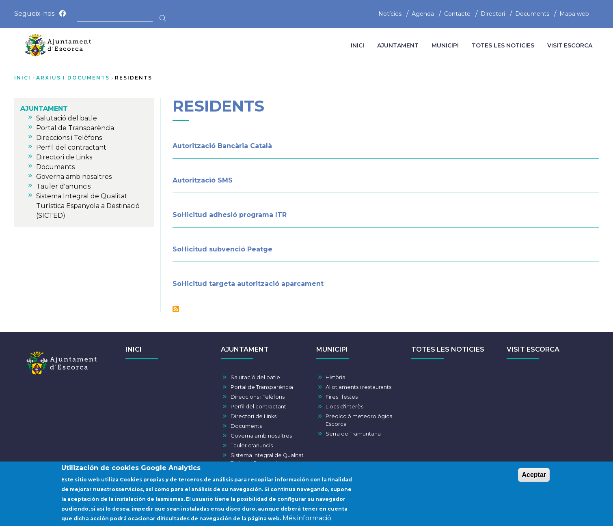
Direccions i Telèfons (258, 397)
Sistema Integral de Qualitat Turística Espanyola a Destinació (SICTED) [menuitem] (88, 205)
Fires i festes (342, 397)
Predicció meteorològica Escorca (359, 420)
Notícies (389, 13)
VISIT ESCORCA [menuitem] (569, 45)
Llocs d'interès (344, 407)
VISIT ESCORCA (533, 349)
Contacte (457, 13)
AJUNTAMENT (245, 349)
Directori (493, 13)
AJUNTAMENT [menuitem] (398, 45)
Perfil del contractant (258, 407)
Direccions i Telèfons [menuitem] (69, 138)
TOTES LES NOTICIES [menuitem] (503, 45)
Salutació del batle (255, 377)
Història (335, 377)
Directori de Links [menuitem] (64, 157)
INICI (133, 349)
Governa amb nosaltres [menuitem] (74, 176)
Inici (22, 78)
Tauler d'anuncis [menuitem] (63, 186)
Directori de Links (253, 416)
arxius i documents (73, 78)
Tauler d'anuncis (252, 445)
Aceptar (534, 476)
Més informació (307, 520)
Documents (532, 13)
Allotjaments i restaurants (358, 387)
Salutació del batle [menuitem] (66, 118)
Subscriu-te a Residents (176, 309)
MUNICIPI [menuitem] (445, 45)
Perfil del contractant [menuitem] (71, 147)
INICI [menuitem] (357, 45)
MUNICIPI (332, 349)
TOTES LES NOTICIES (447, 349)
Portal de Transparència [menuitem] (75, 128)
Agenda (423, 13)
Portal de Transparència (262, 387)
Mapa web (574, 13)
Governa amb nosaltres (261, 436)
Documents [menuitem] (55, 167)
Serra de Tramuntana (353, 434)
